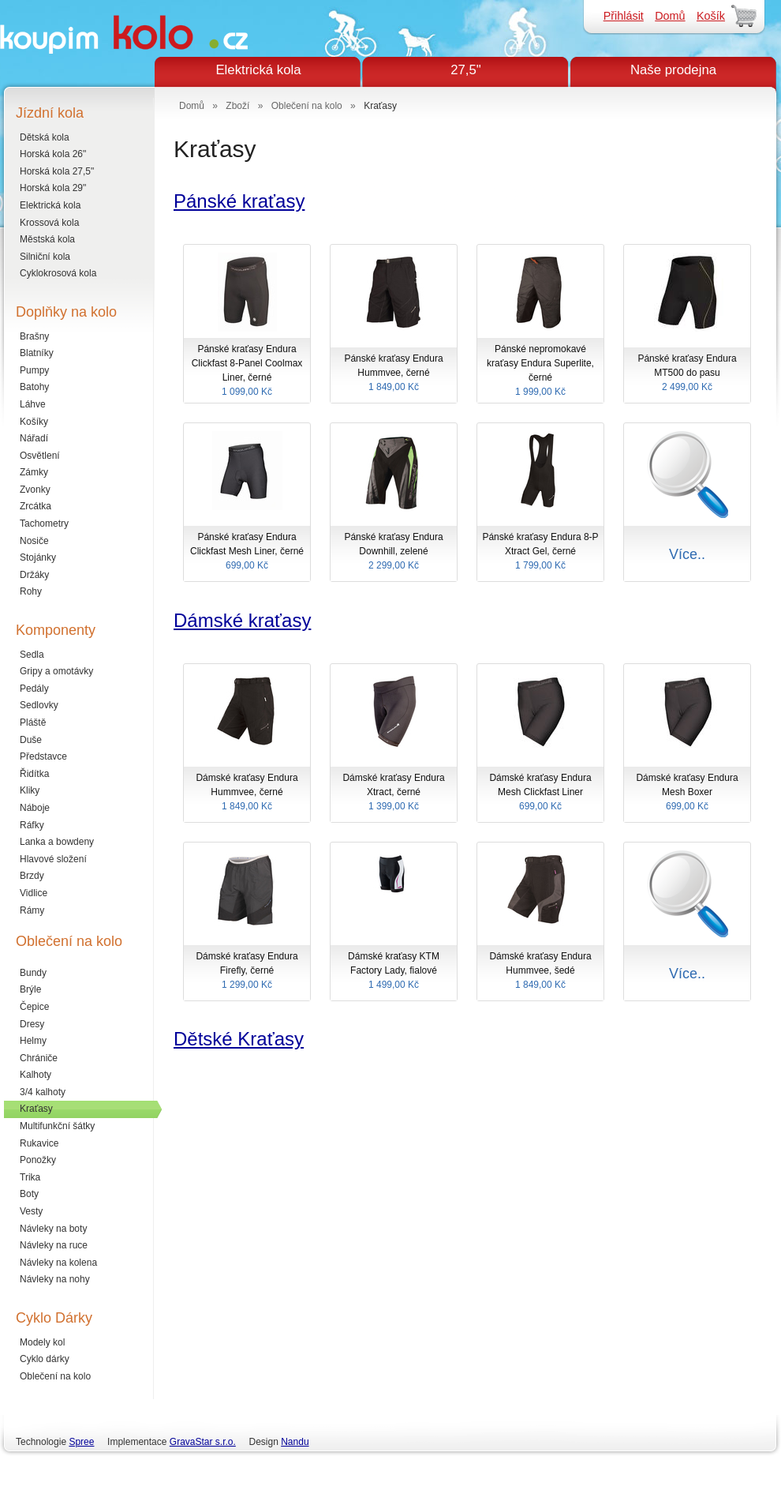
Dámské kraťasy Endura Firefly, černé (247, 971)
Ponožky (38, 1159)
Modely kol (42, 1342)
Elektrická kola (258, 69)
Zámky (34, 472)
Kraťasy (36, 1108)
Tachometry (44, 523)
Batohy (34, 386)
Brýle (30, 989)
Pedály (34, 688)
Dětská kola (44, 137)
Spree (81, 1441)
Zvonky (35, 489)
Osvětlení (40, 455)
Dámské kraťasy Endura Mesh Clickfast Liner (540, 792)
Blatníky (37, 352)
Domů (670, 15)
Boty (29, 1193)
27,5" (465, 69)
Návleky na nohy (55, 1279)
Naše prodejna (673, 69)
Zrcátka (35, 506)
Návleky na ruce (54, 1245)
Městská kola (47, 239)
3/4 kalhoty (42, 1092)
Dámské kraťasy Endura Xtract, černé (393, 792)
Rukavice (39, 1143)
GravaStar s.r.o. (203, 1441)
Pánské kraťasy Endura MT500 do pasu (687, 373)
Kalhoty (35, 1074)
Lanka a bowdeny (57, 841)
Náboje (35, 807)
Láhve (33, 404)
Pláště (33, 722)
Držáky (34, 574)
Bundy (33, 972)
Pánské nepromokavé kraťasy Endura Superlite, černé (540, 371)
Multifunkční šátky (57, 1126)
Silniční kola (45, 256)
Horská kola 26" (53, 154)
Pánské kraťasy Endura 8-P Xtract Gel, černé (540, 551)
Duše (31, 739)
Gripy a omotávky (56, 671)
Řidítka (34, 773)
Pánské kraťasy (239, 201)
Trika (30, 1177)
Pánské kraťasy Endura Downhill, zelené (393, 551)
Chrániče (39, 1058)
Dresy (32, 1024)
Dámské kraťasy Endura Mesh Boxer (687, 792)
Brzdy (32, 875)
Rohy (31, 591)
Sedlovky (39, 705)
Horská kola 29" (53, 187)
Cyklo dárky (44, 1358)
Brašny (34, 336)
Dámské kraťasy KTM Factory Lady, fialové (393, 971)
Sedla (32, 654)
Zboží (237, 105)
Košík (711, 15)
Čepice (34, 1006)
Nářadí (34, 438)
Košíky (34, 421)
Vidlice (33, 893)
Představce (43, 756)
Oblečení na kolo (55, 1376)
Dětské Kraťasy (239, 1038)
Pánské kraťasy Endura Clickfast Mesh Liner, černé (247, 551)
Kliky (29, 790)
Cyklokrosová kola (58, 273)
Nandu (294, 1441)
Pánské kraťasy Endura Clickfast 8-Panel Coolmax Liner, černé (247, 371)
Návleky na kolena (58, 1262)
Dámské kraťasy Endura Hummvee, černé (247, 792)
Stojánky (38, 557)
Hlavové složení (53, 859)
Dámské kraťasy (242, 620)
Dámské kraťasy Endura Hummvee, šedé (540, 971)
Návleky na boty (53, 1228)
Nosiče (34, 540)
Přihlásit (624, 15)
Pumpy (34, 370)
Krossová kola (49, 222)
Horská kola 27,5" (57, 171)
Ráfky (32, 825)
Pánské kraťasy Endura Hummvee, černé (393, 373)
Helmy (33, 1040)
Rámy (32, 910)
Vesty (31, 1211)
